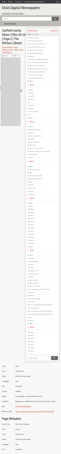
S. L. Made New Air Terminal (35, 75)
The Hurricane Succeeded (34, 176)
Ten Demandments (32, 111)
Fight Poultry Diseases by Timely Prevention (39, 311)
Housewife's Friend (32, 271)
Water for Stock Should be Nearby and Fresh (39, 305)
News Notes (30, 56)
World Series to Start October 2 (36, 65)
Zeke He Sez (30, 222)
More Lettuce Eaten (32, 261)
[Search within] (38, 358)
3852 (28, 102)
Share (16, 47)
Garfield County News (13, 13)
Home (4, 2)
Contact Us (18, 2)
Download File (7, 47)
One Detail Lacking (32, 283)
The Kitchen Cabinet (33, 38)
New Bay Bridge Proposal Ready (36, 72)
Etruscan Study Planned (34, 286)
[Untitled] (30, 81)
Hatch (29, 115)
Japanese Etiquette (32, 280)
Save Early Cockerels (33, 308)
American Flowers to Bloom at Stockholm (39, 289)
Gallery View (18, 50)
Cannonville (30, 96)
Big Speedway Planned (33, 130)
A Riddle (29, 172)
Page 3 (32, 85)
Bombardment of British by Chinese (37, 69)
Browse (10, 2)
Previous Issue (32, 30)
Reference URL (7, 50)
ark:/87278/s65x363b (23, 406)
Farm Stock (30, 320)
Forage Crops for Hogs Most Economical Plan (40, 314)
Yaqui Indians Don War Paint (35, 78)
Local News (30, 93)
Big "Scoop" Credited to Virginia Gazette (38, 151)
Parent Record (7, 52)
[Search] (27, 19)
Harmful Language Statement (35, 2)
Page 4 (32, 122)
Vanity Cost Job (31, 145)
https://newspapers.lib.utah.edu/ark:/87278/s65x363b (34, 411)
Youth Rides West (32, 154)
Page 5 (32, 161)
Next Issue (54, 30)
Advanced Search (10, 24)
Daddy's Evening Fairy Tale (35, 179)
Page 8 (32, 327)
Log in (58, 2)
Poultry (29, 317)
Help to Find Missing (33, 142)
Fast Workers (31, 295)
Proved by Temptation (33, 169)
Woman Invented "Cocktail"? (35, 148)
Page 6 (32, 198)
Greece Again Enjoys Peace (35, 41)
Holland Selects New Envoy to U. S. (37, 44)
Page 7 (32, 250)
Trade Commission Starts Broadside (37, 62)
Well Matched (31, 188)
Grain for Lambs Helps (33, 299)
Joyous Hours (31, 139)
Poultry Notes (31, 302)
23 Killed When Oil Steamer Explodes (37, 59)
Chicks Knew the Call (33, 274)
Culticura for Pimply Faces (34, 136)
